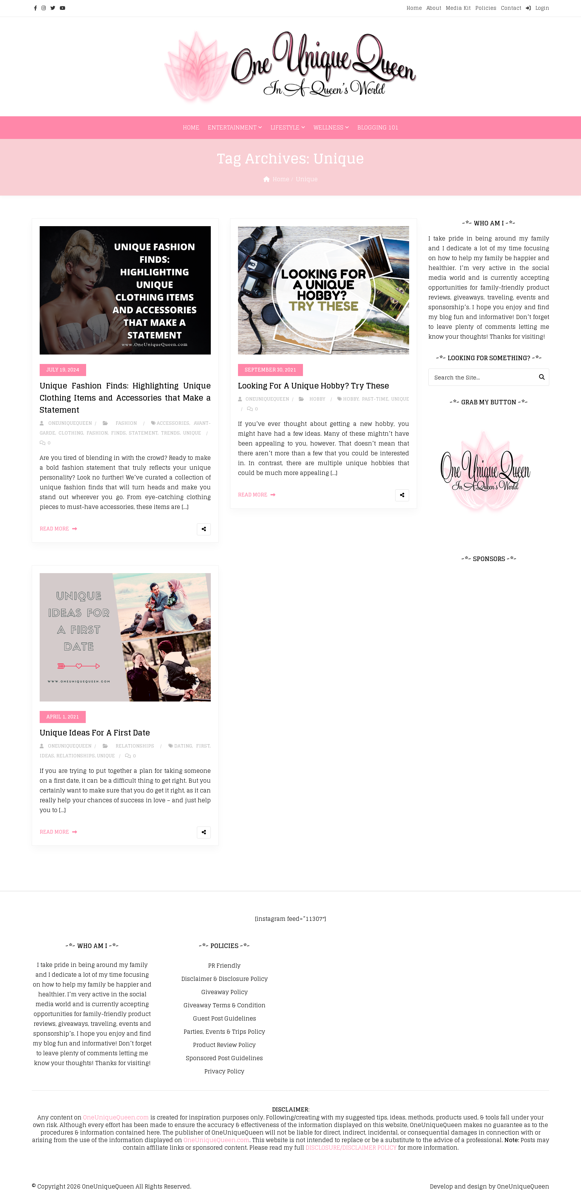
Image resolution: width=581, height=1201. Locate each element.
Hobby (317, 399)
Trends (170, 433)
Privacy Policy (224, 1071)
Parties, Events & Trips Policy (224, 1031)
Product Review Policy (224, 1045)
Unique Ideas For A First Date (95, 733)
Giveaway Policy (224, 992)
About (433, 8)
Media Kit (458, 8)
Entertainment (232, 127)
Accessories (173, 423)
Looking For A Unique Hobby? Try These (313, 386)
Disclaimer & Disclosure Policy (224, 979)
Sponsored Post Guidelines (224, 1058)
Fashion (126, 423)
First (203, 746)
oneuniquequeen (66, 423)
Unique (192, 433)
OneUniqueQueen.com (116, 1117)
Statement (143, 433)
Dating (183, 746)
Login (537, 8)
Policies (485, 8)
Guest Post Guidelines (224, 1018)
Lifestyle (285, 127)
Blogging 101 (378, 127)
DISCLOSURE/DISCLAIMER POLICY (351, 1147)
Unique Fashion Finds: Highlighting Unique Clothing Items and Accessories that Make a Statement (125, 398)
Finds (118, 433)
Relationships (135, 746)
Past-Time (375, 399)
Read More (54, 528)
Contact (511, 8)
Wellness (328, 127)
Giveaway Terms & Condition (225, 1005)
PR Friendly (224, 965)
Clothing (71, 433)
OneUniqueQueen (108, 1186)
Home (414, 8)
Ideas (47, 756)
